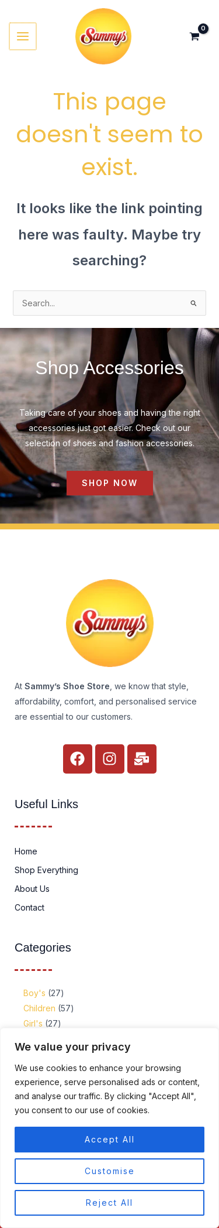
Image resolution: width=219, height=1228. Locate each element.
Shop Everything (46, 870)
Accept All (110, 1139)
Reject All (109, 1203)
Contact (29, 907)
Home (26, 851)
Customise (110, 1171)
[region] (109, 1128)
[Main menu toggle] (22, 36)
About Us (32, 889)
